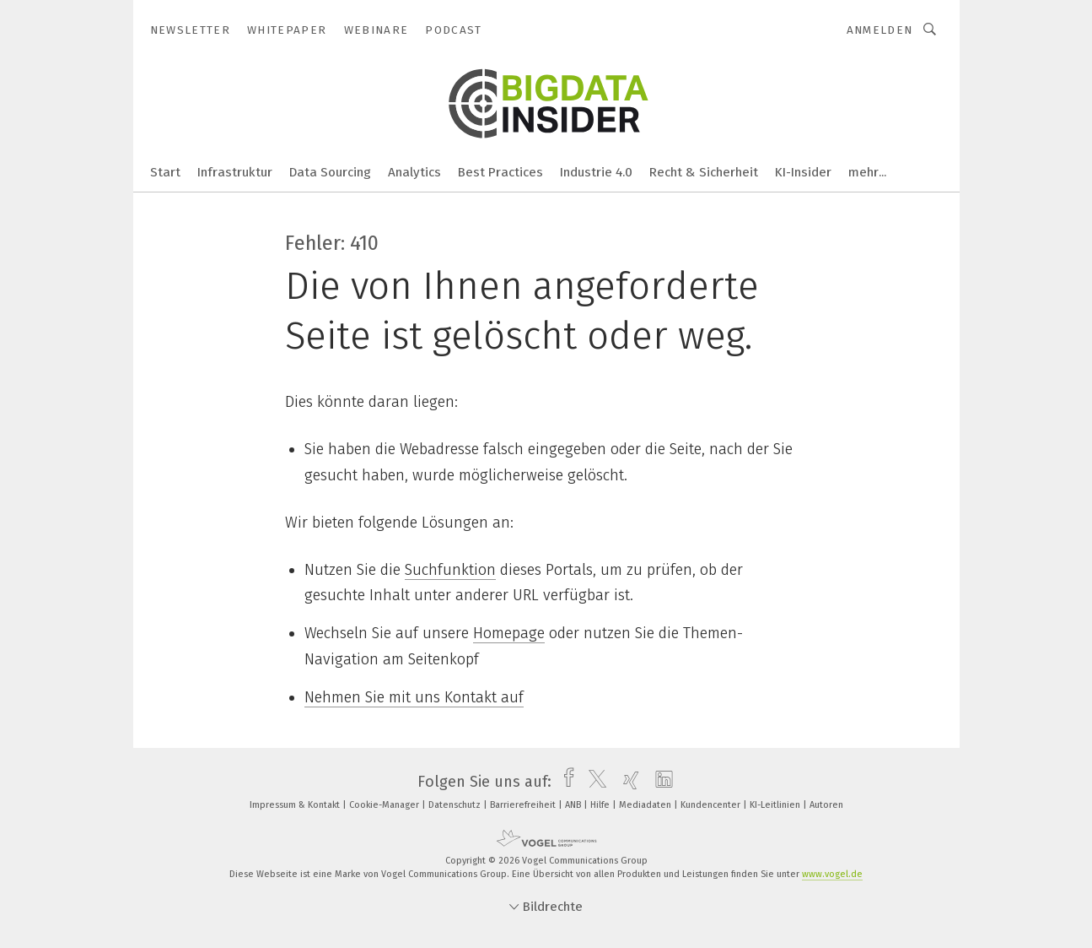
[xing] (627, 781)
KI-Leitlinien (776, 804)
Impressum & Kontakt (296, 804)
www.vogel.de (832, 874)
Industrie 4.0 (596, 172)
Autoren (826, 804)
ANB (574, 804)
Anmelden (880, 30)
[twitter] (593, 781)
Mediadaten (646, 804)
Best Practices (500, 172)
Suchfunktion (450, 570)
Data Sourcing (330, 172)
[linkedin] (660, 781)
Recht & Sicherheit (703, 172)
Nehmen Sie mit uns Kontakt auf (414, 697)
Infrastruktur (234, 172)
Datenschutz (455, 804)
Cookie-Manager (385, 804)
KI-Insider (803, 172)
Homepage (509, 633)
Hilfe (601, 804)
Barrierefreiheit (524, 804)
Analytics (414, 172)
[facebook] (564, 781)
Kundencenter (711, 804)
